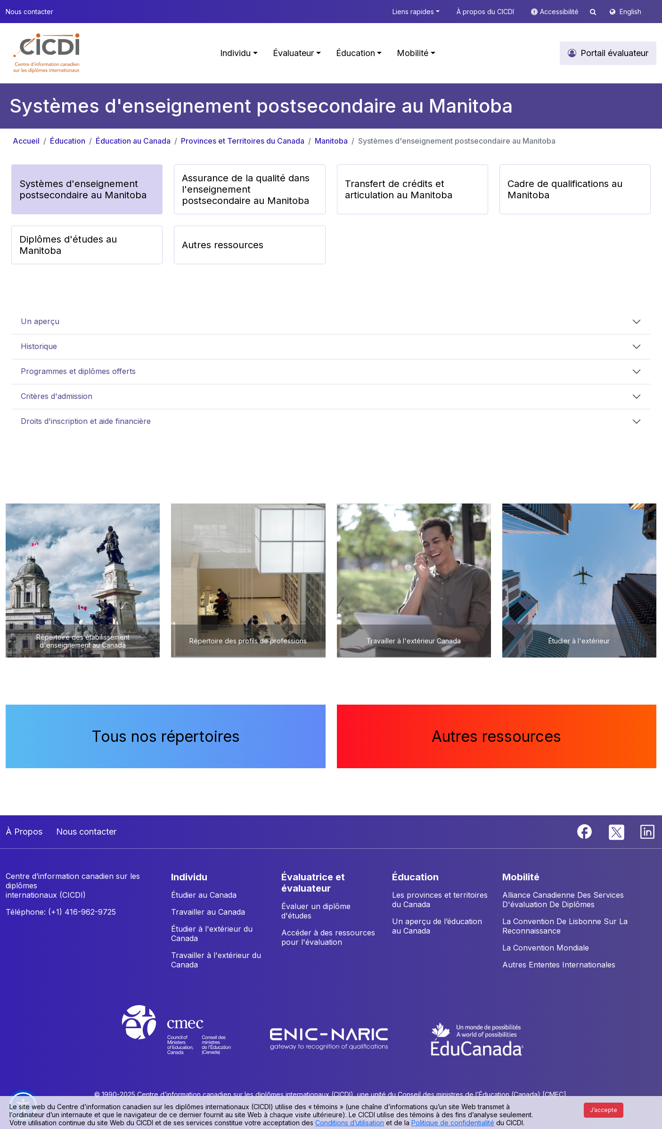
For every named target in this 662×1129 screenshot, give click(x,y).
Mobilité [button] (412, 53)
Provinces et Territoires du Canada (242, 141)
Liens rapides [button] (413, 12)
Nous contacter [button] (29, 12)
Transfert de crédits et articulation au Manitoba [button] (398, 189)
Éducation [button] (355, 53)
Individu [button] (235, 53)
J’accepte (603, 1109)
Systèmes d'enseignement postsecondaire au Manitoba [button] (83, 189)
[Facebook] (586, 831)
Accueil (26, 141)
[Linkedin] (647, 831)
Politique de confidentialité (452, 1123)
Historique (39, 346)
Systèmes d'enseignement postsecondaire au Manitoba (457, 141)
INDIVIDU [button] (189, 877)
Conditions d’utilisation (349, 1123)
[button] (47, 53)
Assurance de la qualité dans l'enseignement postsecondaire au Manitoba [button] (246, 189)
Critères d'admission (56, 396)
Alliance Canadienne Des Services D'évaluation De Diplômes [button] (563, 899)
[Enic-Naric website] (330, 1038)
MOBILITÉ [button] (520, 877)
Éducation (67, 141)
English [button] (630, 12)
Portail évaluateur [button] (614, 53)
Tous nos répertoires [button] (165, 736)
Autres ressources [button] (222, 245)
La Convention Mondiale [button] (545, 947)
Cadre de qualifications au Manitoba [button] (564, 189)
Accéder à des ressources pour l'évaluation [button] (328, 937)
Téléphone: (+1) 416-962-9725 (61, 912)
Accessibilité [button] (560, 12)
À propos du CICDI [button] (485, 12)
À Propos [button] (24, 832)
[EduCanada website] (477, 1038)
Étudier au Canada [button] (204, 895)
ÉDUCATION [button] (415, 877)
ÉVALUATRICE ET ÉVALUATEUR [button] (313, 882)
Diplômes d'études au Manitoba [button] (68, 245)
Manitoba (331, 141)
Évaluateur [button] (293, 53)
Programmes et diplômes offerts (78, 371)
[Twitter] (617, 831)
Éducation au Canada (133, 141)
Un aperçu (40, 321)
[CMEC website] (189, 1038)
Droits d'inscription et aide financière (86, 421)
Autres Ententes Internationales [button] (558, 964)
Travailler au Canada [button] (208, 912)
